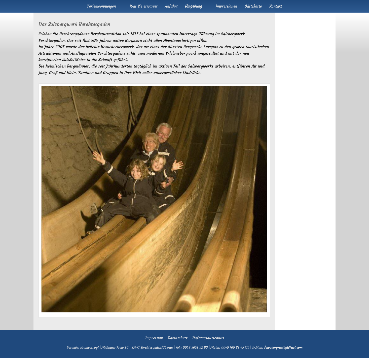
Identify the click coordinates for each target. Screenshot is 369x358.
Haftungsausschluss (208, 338)
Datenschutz (177, 338)
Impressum (154, 338)
